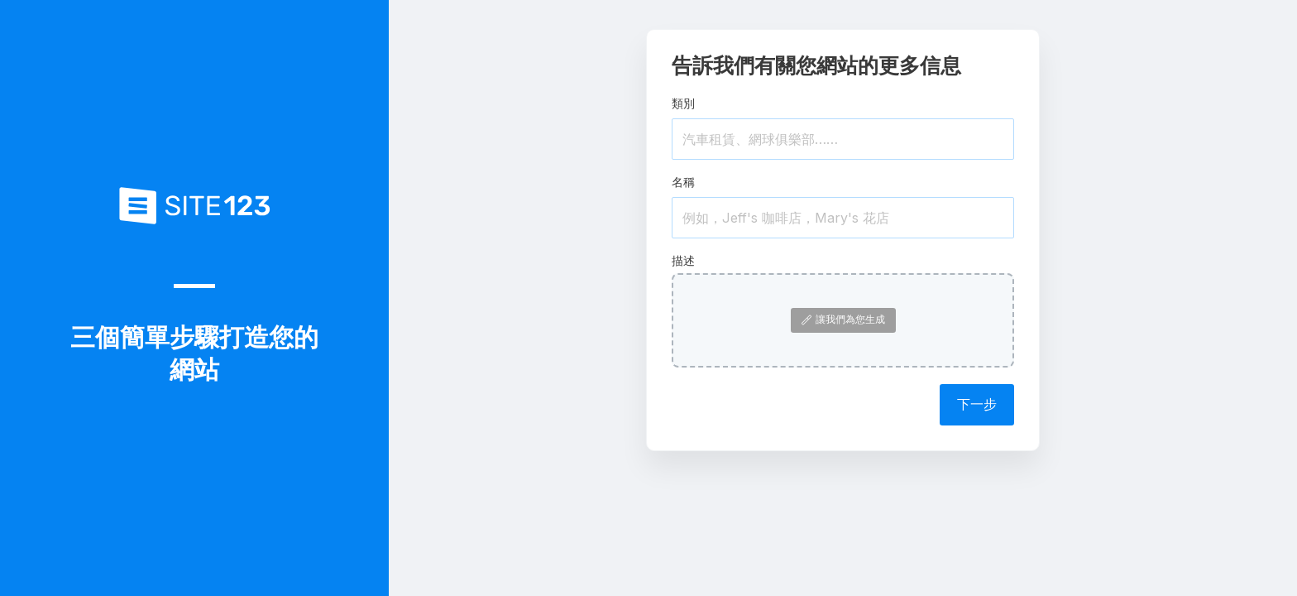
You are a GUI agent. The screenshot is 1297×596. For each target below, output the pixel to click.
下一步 (977, 404)
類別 (683, 103)
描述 (683, 260)
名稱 (683, 182)
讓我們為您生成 (843, 319)
